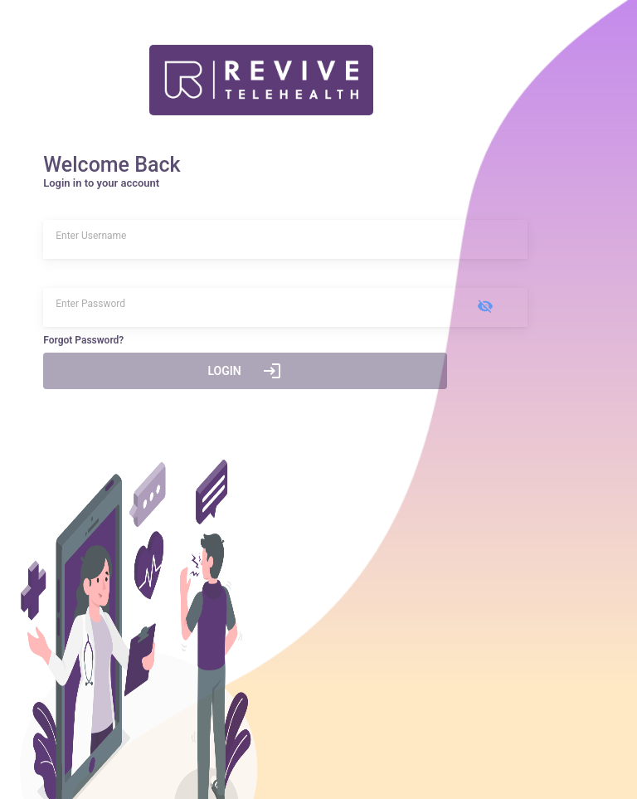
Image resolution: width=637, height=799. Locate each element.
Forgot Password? (83, 340)
